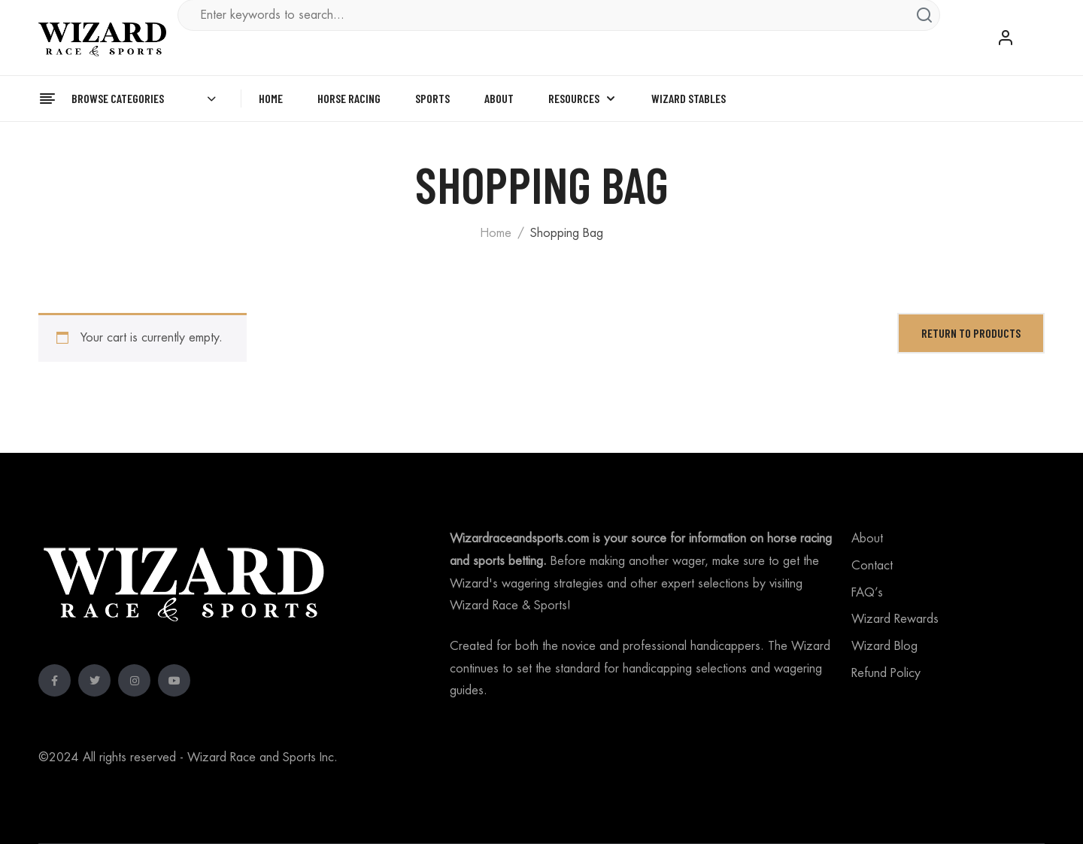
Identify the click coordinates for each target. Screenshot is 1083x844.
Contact (872, 566)
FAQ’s (867, 593)
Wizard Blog (884, 646)
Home (495, 233)
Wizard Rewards (895, 619)
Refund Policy (886, 673)
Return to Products (971, 333)
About (867, 539)
